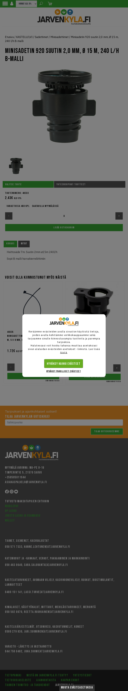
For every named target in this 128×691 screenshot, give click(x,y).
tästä (63, 352)
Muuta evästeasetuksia (77, 688)
